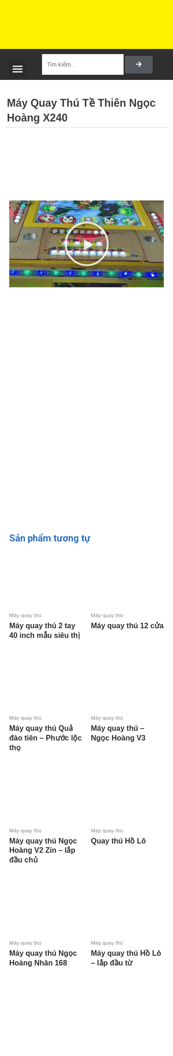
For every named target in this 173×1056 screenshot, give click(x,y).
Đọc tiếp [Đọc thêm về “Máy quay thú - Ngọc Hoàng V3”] (92, 753)
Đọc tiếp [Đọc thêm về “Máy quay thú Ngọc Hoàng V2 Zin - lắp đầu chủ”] (11, 875)
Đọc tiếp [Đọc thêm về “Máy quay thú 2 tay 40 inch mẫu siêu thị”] (11, 650)
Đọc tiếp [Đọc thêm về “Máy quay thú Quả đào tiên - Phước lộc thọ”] (11, 763)
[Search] (139, 64)
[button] (17, 69)
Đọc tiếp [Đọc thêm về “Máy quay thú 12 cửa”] (92, 641)
